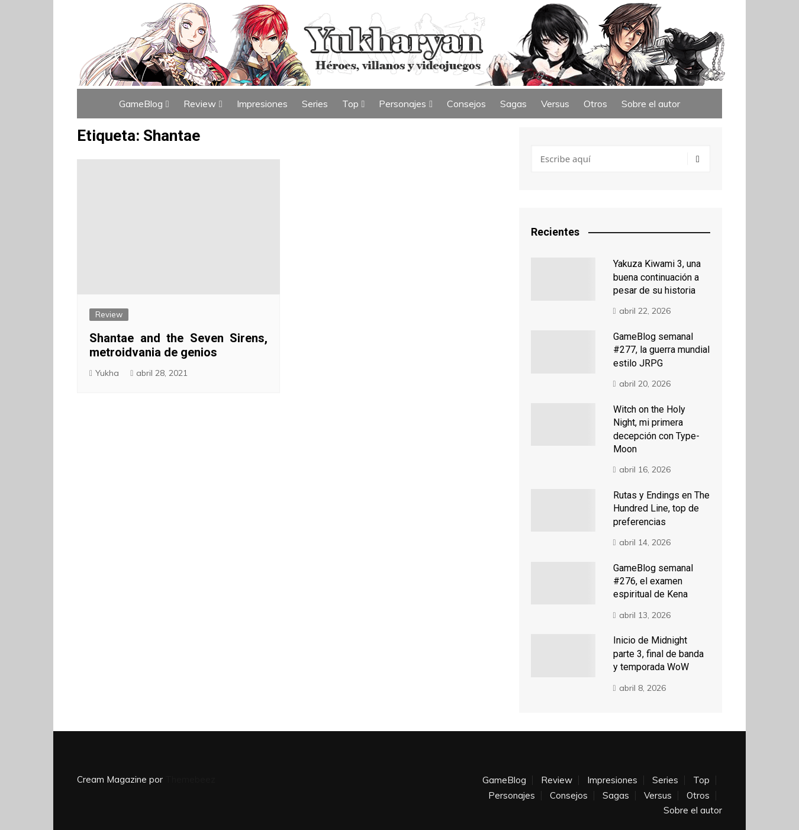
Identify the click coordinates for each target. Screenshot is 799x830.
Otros (595, 104)
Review (199, 104)
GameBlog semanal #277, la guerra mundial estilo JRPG (661, 350)
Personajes (402, 104)
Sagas (513, 104)
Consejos (466, 104)
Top (350, 104)
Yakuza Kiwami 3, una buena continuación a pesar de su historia (657, 277)
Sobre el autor (650, 104)
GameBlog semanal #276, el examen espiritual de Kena (653, 581)
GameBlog (141, 104)
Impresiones (262, 104)
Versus (555, 104)
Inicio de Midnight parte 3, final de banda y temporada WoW (658, 654)
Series (315, 104)
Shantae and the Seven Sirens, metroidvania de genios (178, 345)
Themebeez (190, 779)
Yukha (107, 373)
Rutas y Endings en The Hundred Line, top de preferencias (661, 508)
